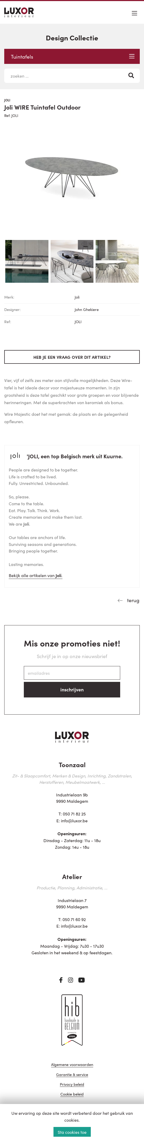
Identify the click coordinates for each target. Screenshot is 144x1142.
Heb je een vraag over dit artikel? (72, 357)
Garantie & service (72, 1075)
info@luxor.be (74, 820)
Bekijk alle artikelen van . (35, 575)
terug (133, 599)
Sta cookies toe (72, 1132)
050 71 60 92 (74, 919)
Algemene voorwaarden (72, 1065)
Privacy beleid (72, 1084)
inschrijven (72, 689)
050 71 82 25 (74, 814)
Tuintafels (72, 56)
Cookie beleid (72, 1094)
